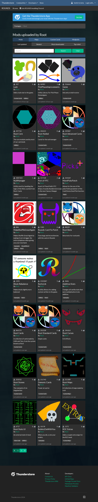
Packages (17, 26)
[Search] (34, 51)
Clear (78, 51)
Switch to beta (77, 3)
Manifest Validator (71, 486)
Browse (15, 8)
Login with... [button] (90, 3)
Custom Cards (55, 39)
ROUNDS (6, 8)
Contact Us (49, 476)
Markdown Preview (71, 484)
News (42, 3)
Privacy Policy (50, 479)
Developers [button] (32, 3)
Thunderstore (8, 3)
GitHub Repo (69, 479)
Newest (39, 44)
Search (63, 51)
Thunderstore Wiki (51, 481)
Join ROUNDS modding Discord (32, 8)
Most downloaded (57, 44)
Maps (37, 39)
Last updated (22, 44)
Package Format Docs (72, 481)
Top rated (77, 44)
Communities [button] (21, 3)
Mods (21, 39)
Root (17, 89)
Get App (79, 17)
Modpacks (75, 39)
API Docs (68, 476)
